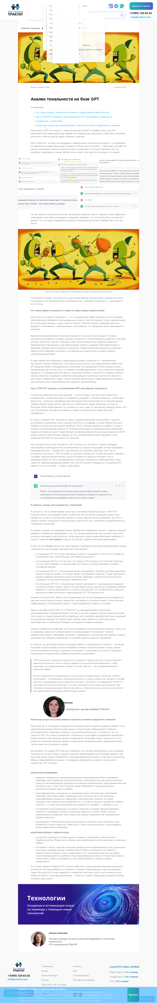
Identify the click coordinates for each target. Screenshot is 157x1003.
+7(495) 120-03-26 (141, 13)
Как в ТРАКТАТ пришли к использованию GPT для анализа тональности (74, 117)
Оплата (45, 979)
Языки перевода (49, 975)
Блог (47, 28)
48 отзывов (122, 980)
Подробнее (96, 1000)
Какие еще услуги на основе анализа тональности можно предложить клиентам (78, 125)
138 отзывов (131, 976)
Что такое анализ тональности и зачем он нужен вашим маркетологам (72, 112)
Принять (133, 994)
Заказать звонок (141, 6)
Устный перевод (81, 975)
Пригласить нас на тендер (54, 984)
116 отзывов (131, 971)
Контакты (77, 966)
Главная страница (30, 28)
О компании (47, 966)
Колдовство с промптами (49, 121)
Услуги (45, 970)
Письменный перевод (83, 979)
